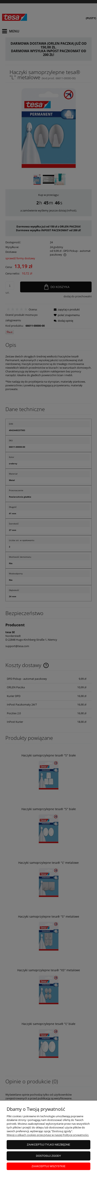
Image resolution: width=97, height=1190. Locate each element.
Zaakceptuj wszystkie (48, 1166)
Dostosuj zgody (48, 1155)
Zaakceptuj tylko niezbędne (48, 1144)
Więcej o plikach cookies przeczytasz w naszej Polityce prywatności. (48, 1135)
